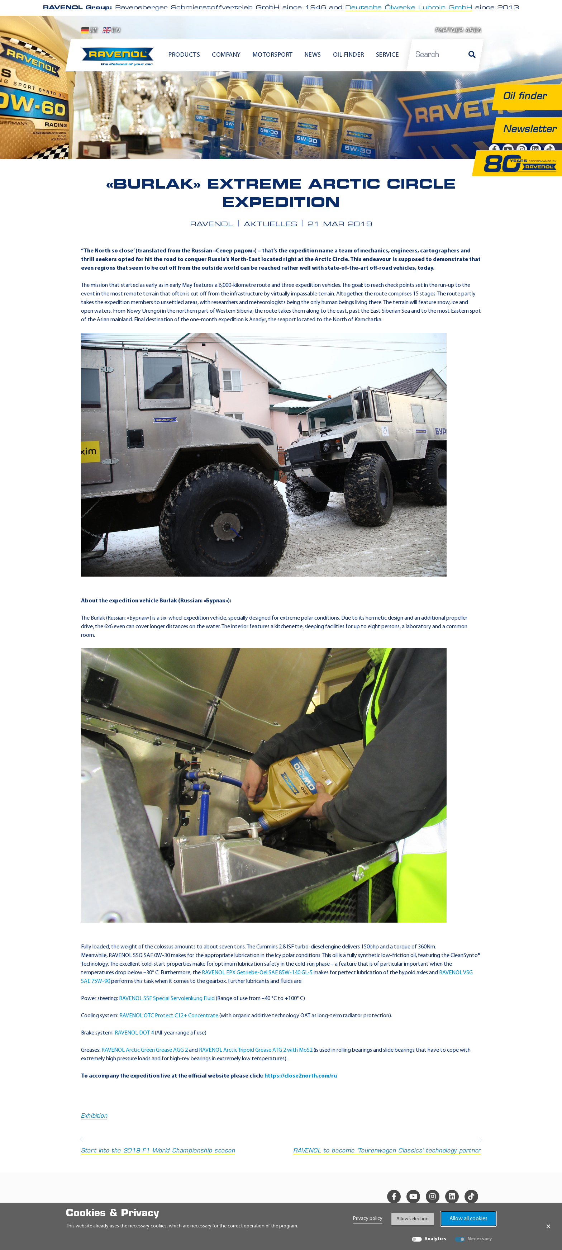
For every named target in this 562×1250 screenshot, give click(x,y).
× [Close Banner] (548, 1226)
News (313, 55)
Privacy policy (367, 1218)
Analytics (435, 1239)
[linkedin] (452, 1196)
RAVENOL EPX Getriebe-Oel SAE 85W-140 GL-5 (257, 973)
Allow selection (412, 1219)
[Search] (472, 55)
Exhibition (94, 1116)
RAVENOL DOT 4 (134, 1033)
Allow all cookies (468, 1219)
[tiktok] (471, 1196)
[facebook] (394, 1196)
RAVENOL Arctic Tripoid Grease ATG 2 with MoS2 (256, 1050)
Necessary (479, 1239)
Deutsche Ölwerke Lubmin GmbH (408, 8)
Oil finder (348, 55)
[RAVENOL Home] (119, 59)
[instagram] (432, 1196)
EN (111, 30)
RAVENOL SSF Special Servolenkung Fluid (167, 999)
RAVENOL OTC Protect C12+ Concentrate (168, 1016)
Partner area (458, 31)
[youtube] (413, 1196)
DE (89, 30)
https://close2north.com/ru (301, 1076)
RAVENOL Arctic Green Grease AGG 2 (144, 1050)
